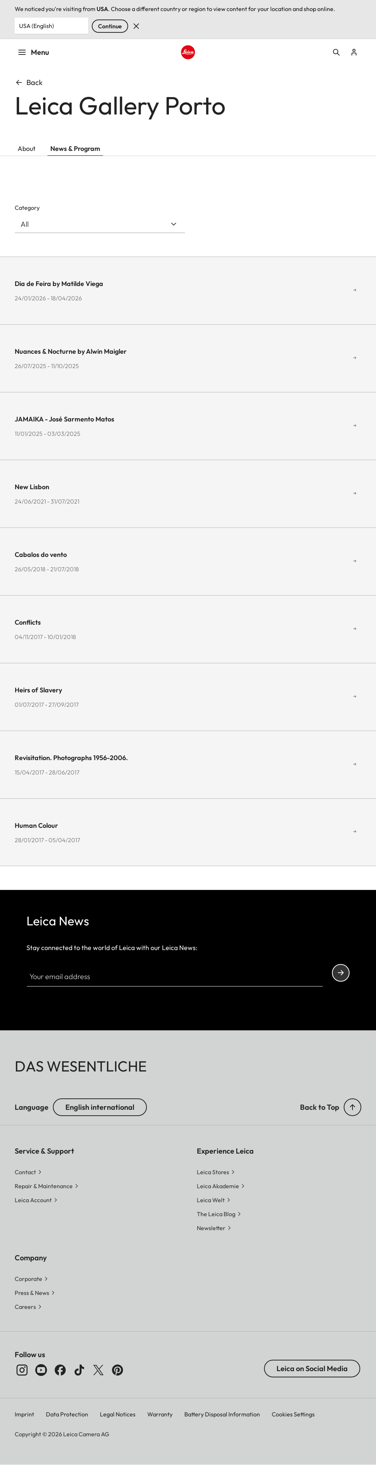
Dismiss (136, 26)
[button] (352, 1107)
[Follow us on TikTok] (79, 1370)
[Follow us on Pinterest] (117, 1370)
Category (27, 207)
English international (99, 1107)
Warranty (160, 1414)
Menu (33, 52)
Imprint (24, 1414)
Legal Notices (117, 1414)
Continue (110, 26)
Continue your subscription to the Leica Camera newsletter (340, 972)
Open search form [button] (336, 52)
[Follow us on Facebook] (60, 1370)
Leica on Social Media (312, 1368)
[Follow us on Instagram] (22, 1370)
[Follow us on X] (98, 1370)
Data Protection (67, 1414)
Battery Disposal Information (222, 1414)
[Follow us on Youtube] (41, 1370)
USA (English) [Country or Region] (36, 25)
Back (29, 82)
